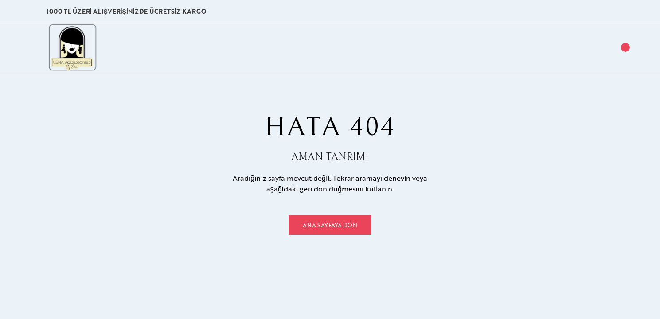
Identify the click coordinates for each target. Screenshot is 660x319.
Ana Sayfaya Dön (330, 225)
